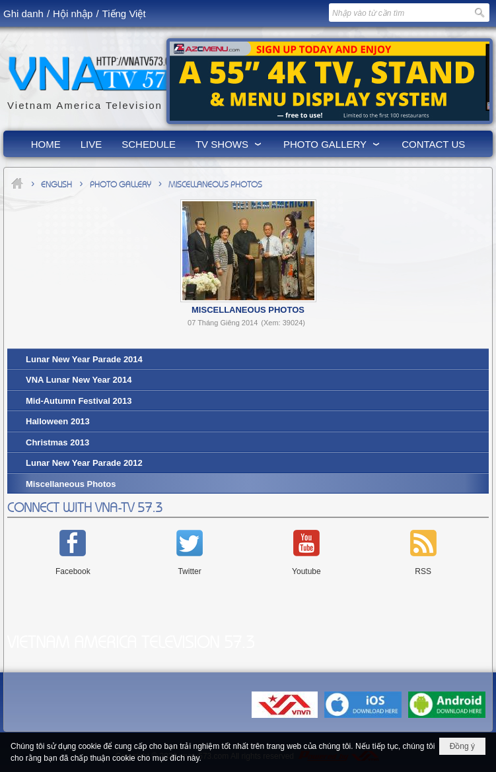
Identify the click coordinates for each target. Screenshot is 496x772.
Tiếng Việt (124, 13)
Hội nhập (72, 13)
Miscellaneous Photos (248, 310)
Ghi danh (23, 13)
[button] (229, 144)
